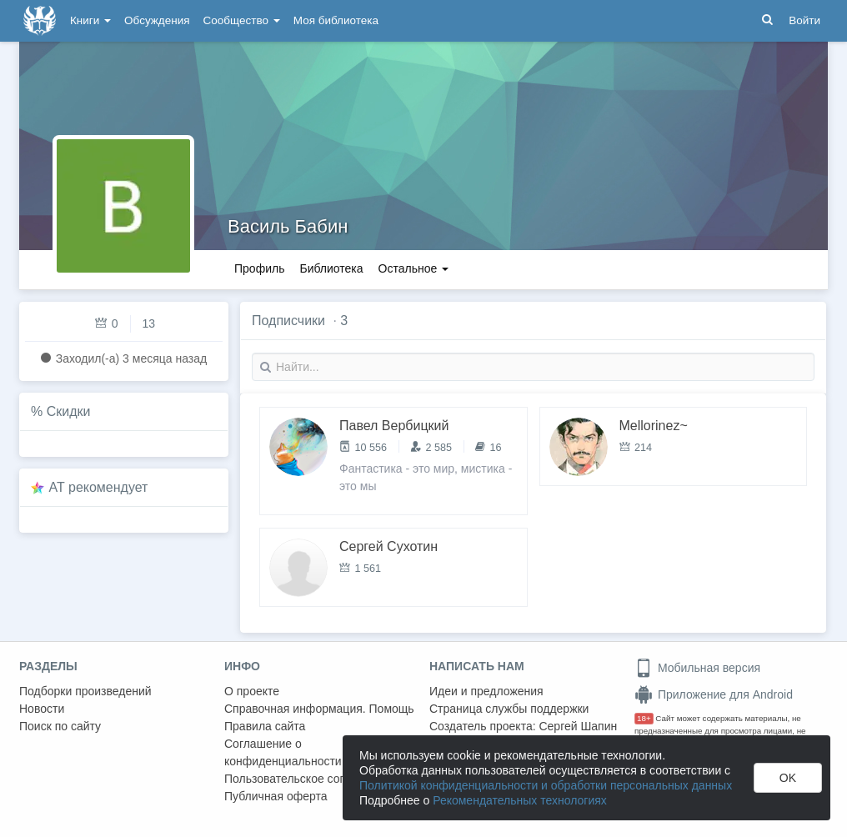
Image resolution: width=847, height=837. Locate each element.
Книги (90, 20)
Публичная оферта (276, 796)
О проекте (251, 691)
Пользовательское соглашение (308, 778)
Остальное (413, 268)
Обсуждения (156, 20)
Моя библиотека (335, 20)
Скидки (69, 411)
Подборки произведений (85, 691)
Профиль (259, 268)
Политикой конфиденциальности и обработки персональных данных (545, 785)
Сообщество (241, 20)
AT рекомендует (98, 487)
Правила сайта (264, 726)
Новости (41, 708)
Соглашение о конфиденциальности (283, 752)
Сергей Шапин (578, 726)
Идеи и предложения (486, 691)
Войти (804, 20)
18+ (644, 718)
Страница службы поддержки (509, 708)
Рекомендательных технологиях (520, 800)
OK (787, 777)
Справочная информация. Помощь (319, 708)
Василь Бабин (288, 226)
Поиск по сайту (60, 726)
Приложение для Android (713, 694)
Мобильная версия (697, 668)
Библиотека (331, 268)
